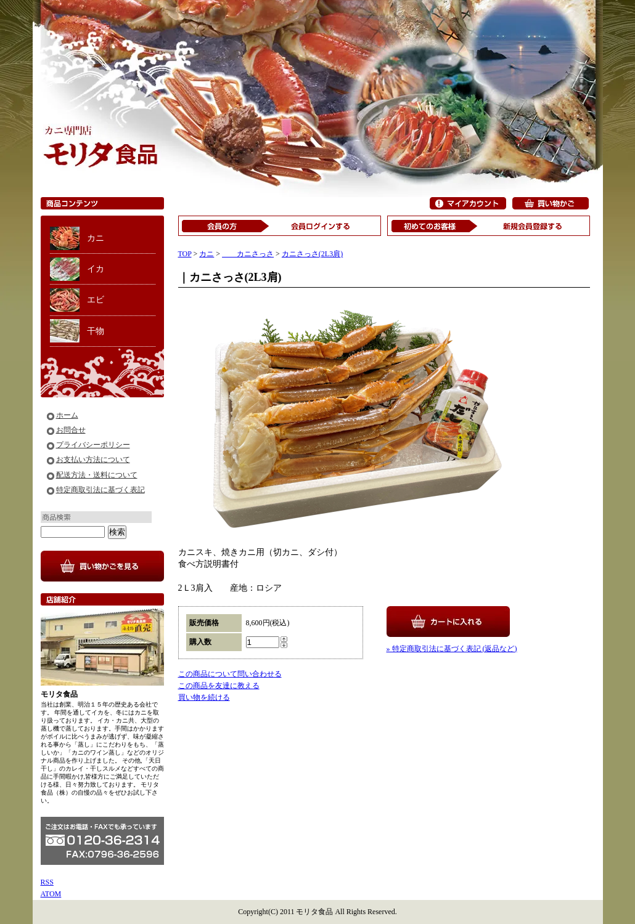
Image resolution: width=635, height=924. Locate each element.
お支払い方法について (93, 459)
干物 (95, 331)
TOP (185, 253)
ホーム (67, 415)
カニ (95, 238)
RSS (47, 882)
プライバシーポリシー (93, 444)
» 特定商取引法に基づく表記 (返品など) (452, 648)
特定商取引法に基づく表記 (100, 489)
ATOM (51, 894)
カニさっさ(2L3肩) (312, 253)
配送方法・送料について (96, 475)
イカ (95, 269)
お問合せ (71, 430)
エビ (95, 299)
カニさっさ (248, 253)
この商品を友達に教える (219, 685)
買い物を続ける (204, 697)
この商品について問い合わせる (230, 674)
